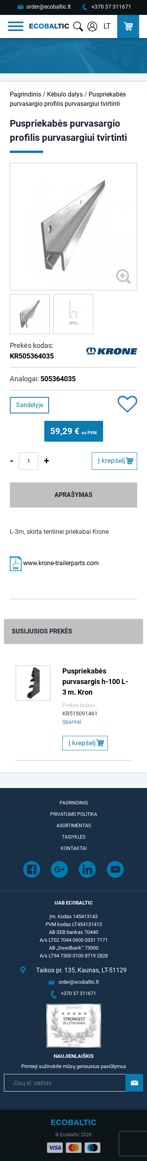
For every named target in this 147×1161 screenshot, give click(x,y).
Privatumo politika (73, 814)
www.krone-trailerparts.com (54, 563)
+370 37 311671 (111, 7)
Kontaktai (74, 848)
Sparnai (71, 722)
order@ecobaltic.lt (48, 7)
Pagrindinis (25, 94)
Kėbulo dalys (65, 94)
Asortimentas (73, 825)
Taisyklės (73, 837)
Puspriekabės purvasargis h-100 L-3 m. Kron (95, 681)
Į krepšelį (111, 460)
